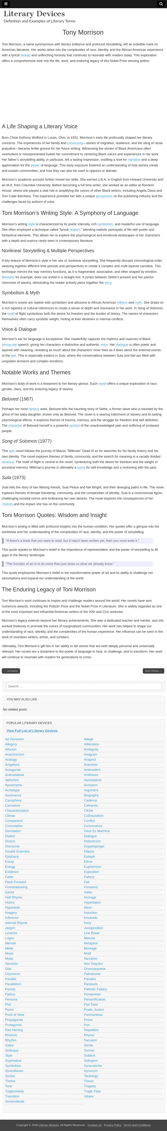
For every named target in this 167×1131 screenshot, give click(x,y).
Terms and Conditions (137, 1125)
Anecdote (91, 765)
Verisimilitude (14, 1101)
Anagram (90, 754)
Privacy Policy (112, 1125)
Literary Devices (34, 13)
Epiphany (12, 856)
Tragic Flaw (92, 1091)
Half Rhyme (13, 897)
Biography (91, 795)
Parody (10, 989)
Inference (12, 918)
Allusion (11, 749)
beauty (25, 55)
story (108, 282)
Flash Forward (15, 882)
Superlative (13, 1060)
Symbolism (13, 1066)
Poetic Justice (94, 1009)
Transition (12, 1096)
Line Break (92, 933)
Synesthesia (14, 1071)
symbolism (105, 224)
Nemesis (11, 964)
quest (81, 467)
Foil (86, 882)
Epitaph (89, 856)
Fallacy (89, 877)
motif (10, 313)
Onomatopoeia (95, 969)
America (8, 462)
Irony (87, 923)
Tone (8, 1086)
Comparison (14, 821)
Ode (8, 969)
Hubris (10, 902)
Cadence (90, 800)
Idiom (88, 907)
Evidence (12, 872)
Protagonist (13, 1025)
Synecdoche (93, 1066)
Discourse (12, 846)
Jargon (10, 928)
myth (138, 302)
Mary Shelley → (153, 671)
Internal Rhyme (16, 923)
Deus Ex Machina (97, 831)
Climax (10, 816)
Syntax (10, 1076)
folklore (122, 302)
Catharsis (91, 805)
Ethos (88, 861)
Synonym (91, 1071)
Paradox (90, 979)
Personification (95, 999)
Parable (10, 979)
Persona (11, 999)
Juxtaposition (93, 928)
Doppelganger (94, 846)
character (15, 425)
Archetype (12, 790)
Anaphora (12, 765)
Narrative (90, 958)
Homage (90, 897)
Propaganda (14, 1020)
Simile (88, 1045)
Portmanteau (93, 1015)
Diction (10, 841)
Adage (89, 739)
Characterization (17, 810)
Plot (8, 1004)
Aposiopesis (93, 780)
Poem (9, 1009)
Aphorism (12, 780)
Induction (90, 912)
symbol (74, 425)
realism (74, 229)
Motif (87, 953)
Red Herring (14, 1030)
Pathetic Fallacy (95, 989)
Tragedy (90, 1086)
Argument (91, 790)
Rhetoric (11, 1035)
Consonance (93, 826)
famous (34, 409)
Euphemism (92, 867)
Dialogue (90, 836)
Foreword (91, 887)
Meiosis (89, 938)
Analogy (11, 759)
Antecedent (92, 770)
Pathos (10, 994)
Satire (9, 1045)
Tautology (91, 1076)
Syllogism (91, 1060)
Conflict (89, 821)
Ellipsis (89, 851)
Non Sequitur (93, 964)
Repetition (91, 1030)
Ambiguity (91, 749)
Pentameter (92, 994)
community (75, 143)
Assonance (13, 795)
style (31, 224)
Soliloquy (11, 1050)
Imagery (11, 912)
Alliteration (91, 744)
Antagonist (13, 770)
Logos (9, 938)
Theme (10, 1081)
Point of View (14, 1015)
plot (13, 355)
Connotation (14, 826)
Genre (9, 892)
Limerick (11, 933)
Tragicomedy (14, 1091)
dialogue (122, 344)
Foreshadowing (16, 887)
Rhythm (10, 1040)
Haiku (88, 892)
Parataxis (91, 984)
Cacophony (13, 800)
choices (7, 504)
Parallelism (13, 984)
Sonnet (89, 1050)
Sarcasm (90, 1040)
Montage (90, 948)
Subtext (89, 1055)
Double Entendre (17, 851)
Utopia (89, 1096)
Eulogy (10, 867)
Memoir (10, 943)
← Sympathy (11, 671)
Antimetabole (14, 775)
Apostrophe (13, 785)
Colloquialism (94, 816)
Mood (9, 953)
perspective (104, 196)
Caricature (12, 805)
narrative (134, 159)
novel (102, 383)
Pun (87, 1025)
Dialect (10, 836)
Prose (88, 1020)
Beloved (8, 277)
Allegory (11, 744)
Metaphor (91, 943)
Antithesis (91, 775)
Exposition (91, 872)
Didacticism (92, 841)
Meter (9, 948)
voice (104, 344)
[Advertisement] (83, 92)
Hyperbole (12, 907)
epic (12, 451)
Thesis (89, 1081)
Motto (9, 958)
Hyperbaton (92, 902)
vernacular (9, 344)
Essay (9, 861)
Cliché (88, 810)
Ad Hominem (14, 739)
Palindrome (92, 974)
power (35, 165)
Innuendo (91, 918)
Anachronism (14, 754)
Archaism (91, 785)
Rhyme (89, 1035)
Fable (9, 877)
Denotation (13, 831)
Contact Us (95, 1125)
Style (8, 1055)
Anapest (90, 759)
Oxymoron (12, 974)
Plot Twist (91, 1004)
